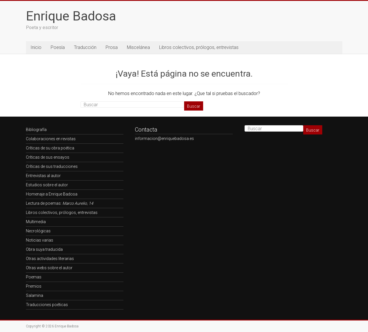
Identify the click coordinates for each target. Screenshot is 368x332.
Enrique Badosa (71, 16)
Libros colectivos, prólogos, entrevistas (199, 47)
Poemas (33, 277)
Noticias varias (39, 240)
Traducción (85, 47)
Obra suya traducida (44, 249)
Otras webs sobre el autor (49, 267)
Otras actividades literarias (50, 258)
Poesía (58, 47)
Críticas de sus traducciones (52, 166)
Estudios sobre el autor (47, 185)
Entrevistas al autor (43, 175)
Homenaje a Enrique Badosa (51, 194)
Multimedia (36, 221)
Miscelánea (138, 47)
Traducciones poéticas (47, 304)
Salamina (34, 295)
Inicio (35, 47)
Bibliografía (36, 129)
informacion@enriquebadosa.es (164, 138)
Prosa (112, 47)
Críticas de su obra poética (50, 148)
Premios (33, 286)
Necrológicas (38, 231)
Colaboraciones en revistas (51, 138)
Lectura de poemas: (59, 203)
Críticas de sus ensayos (47, 157)
